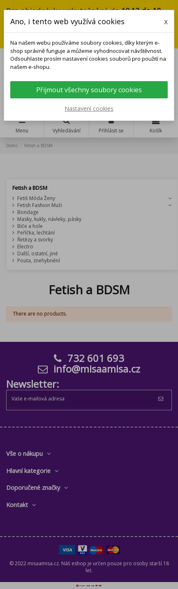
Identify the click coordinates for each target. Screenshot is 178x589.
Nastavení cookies (89, 108)
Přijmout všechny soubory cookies (89, 89)
